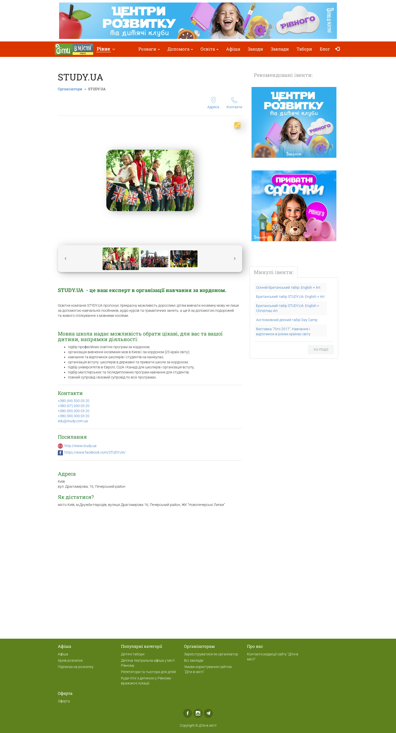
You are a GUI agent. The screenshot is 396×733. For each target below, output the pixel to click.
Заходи (255, 49)
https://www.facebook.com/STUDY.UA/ (95, 452)
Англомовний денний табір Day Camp (286, 320)
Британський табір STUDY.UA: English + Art (290, 297)
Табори (304, 49)
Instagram (198, 713)
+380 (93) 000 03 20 (73, 411)
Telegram (208, 713)
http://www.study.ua (80, 446)
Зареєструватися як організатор (211, 654)
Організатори (70, 88)
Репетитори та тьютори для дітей (148, 672)
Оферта (64, 701)
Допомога (180, 49)
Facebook (187, 713)
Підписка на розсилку (75, 667)
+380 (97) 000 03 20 (73, 406)
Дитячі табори (132, 654)
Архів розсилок (70, 660)
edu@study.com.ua (73, 421)
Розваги (149, 49)
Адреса (213, 103)
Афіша (233, 49)
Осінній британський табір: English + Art (288, 287)
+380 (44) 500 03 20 (73, 401)
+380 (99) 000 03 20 (73, 416)
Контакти (234, 103)
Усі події (320, 349)
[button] (106, 49)
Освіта (209, 49)
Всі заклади (193, 660)
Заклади (280, 49)
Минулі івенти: (273, 272)
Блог (325, 49)
